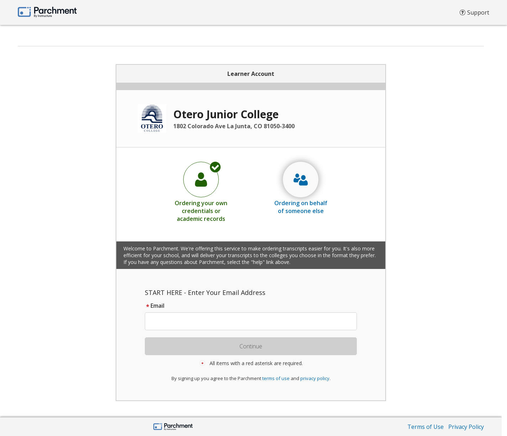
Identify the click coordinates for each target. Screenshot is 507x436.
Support (474, 14)
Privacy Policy (466, 427)
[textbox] (254, 321)
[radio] (201, 192)
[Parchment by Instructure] (173, 427)
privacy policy (314, 378)
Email (154, 306)
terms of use (276, 378)
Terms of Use (425, 427)
